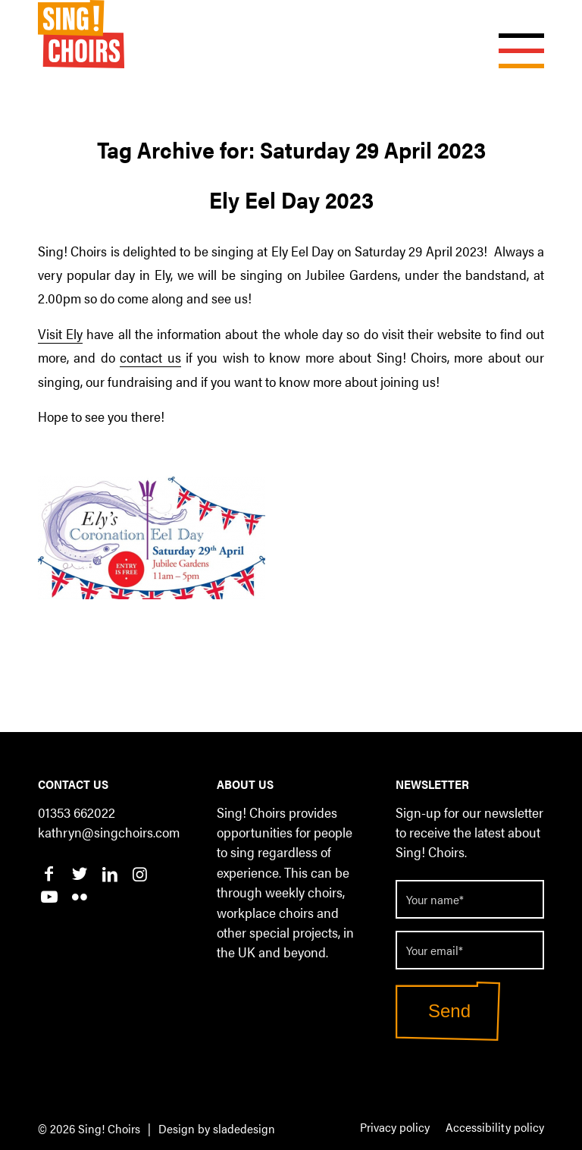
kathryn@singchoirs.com (109, 831)
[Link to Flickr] (79, 895)
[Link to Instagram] (140, 873)
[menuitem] (394, 1128)
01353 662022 (76, 812)
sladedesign (244, 1128)
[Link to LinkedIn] (109, 873)
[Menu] (513, 34)
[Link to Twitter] (79, 873)
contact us (150, 356)
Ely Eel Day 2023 (291, 199)
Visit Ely (60, 333)
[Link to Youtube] (49, 895)
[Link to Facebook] (49, 873)
